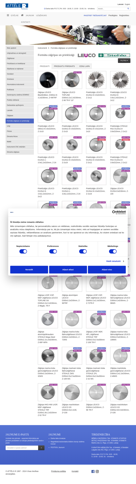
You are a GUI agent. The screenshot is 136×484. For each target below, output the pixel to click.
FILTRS (124, 61)
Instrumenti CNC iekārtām (16, 147)
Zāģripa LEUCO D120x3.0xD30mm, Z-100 (119, 191)
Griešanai (10, 79)
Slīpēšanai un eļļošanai (15, 69)
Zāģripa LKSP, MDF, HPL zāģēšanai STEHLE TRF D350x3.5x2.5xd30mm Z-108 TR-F (95, 337)
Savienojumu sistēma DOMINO (18, 95)
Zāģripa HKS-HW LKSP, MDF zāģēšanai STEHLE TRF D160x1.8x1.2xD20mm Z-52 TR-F (48, 410)
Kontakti (25, 22)
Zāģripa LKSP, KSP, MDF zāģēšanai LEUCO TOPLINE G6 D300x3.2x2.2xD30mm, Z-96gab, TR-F (48, 300)
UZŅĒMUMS (41, 15)
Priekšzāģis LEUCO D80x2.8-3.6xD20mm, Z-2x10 (47, 128)
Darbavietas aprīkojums (15, 105)
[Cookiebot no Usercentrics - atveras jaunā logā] (114, 212)
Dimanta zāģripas (13, 152)
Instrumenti (42, 48)
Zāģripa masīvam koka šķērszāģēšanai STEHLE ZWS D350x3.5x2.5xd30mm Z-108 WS (71, 373)
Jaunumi (30, 15)
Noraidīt (29, 269)
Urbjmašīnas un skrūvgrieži (16, 53)
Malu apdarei (11, 48)
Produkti (45, 66)
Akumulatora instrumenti (15, 84)
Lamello (9, 110)
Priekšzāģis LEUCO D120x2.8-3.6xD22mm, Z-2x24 (95, 191)
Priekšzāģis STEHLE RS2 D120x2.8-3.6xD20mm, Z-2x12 (119, 128)
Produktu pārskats (64, 66)
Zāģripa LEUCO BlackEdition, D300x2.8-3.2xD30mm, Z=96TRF (48, 95)
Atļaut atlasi (68, 269)
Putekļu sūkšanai (13, 100)
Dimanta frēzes (12, 136)
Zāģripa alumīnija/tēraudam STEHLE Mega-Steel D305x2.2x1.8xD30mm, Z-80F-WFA (47, 337)
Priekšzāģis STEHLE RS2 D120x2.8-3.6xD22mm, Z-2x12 (119, 160)
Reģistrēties (124, 15)
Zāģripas (10, 116)
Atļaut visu (107, 269)
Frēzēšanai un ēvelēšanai (16, 64)
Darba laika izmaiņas (58, 438)
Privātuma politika (58, 471)
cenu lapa (84, 66)
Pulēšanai (10, 90)
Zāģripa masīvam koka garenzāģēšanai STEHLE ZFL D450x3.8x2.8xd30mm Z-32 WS (95, 373)
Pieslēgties (113, 15)
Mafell (9, 142)
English (127, 4)
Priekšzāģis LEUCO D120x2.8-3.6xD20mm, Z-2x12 (95, 95)
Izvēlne (12, 15)
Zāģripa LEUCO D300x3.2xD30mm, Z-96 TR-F (95, 407)
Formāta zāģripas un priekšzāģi (18, 121)
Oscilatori (10, 74)
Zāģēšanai (10, 58)
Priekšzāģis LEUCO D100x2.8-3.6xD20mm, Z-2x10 (71, 128)
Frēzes (9, 131)
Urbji (8, 126)
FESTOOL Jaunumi (57, 447)
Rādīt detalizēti (113, 261)
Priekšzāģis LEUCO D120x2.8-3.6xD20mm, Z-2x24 (71, 160)
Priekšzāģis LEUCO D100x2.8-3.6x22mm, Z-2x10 (96, 128)
